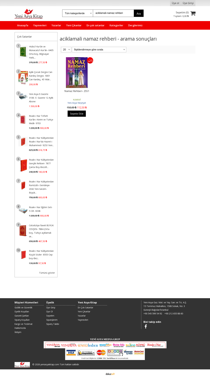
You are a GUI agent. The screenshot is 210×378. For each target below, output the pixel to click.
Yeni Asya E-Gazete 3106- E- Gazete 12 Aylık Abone (41, 98)
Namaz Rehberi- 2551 (76, 91)
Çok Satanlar (24, 36)
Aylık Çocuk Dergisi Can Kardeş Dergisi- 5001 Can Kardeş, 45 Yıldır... (40, 76)
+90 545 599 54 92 (152, 313)
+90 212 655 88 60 (173, 313)
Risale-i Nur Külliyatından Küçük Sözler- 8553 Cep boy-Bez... (41, 254)
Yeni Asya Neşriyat (76, 102)
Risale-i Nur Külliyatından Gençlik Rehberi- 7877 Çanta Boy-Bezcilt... (41, 163)
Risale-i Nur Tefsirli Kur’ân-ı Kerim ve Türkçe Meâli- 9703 (41, 119)
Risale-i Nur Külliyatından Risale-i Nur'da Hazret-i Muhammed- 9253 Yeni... (41, 141)
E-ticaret (100, 373)
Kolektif (77, 99)
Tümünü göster (47, 272)
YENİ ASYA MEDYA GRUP (105, 339)
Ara (139, 13)
